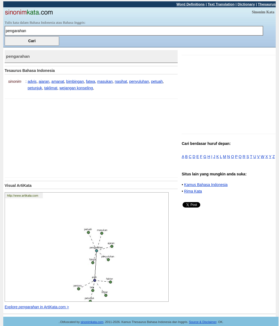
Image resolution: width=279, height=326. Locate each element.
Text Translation (221, 4)
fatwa (90, 81)
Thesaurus (267, 4)
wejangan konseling (76, 88)
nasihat (121, 81)
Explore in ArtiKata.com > (37, 307)
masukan (105, 81)
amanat (57, 81)
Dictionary (246, 4)
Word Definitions (191, 4)
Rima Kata (193, 191)
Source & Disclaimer (203, 322)
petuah (157, 81)
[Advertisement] (50, 137)
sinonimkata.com (92, 322)
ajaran (44, 81)
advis (32, 81)
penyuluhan (139, 81)
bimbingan (75, 81)
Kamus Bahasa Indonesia (206, 184)
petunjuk (35, 88)
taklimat (50, 88)
